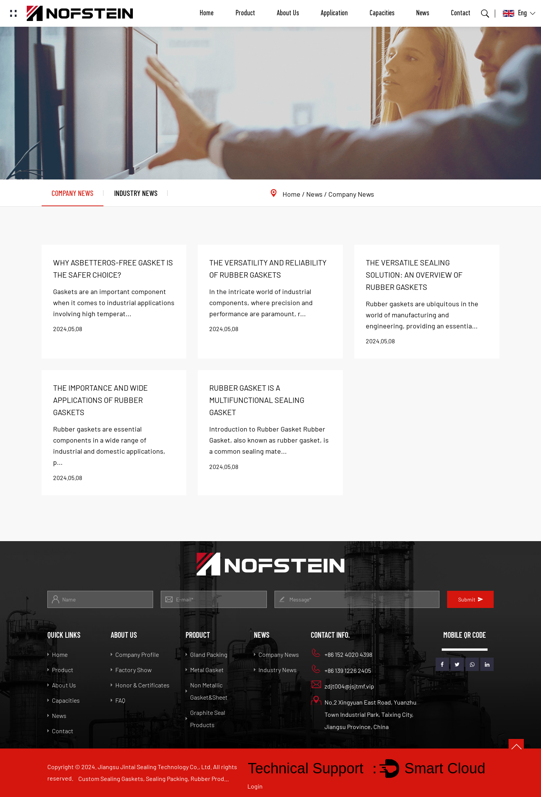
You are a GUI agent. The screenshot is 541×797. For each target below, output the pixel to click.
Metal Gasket (205, 669)
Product (245, 13)
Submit (470, 599)
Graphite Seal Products (205, 718)
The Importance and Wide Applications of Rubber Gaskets (100, 400)
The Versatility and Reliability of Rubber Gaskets (267, 268)
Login (255, 786)
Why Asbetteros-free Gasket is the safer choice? (113, 268)
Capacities (382, 13)
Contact (460, 13)
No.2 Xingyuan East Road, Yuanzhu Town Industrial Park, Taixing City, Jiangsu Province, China (364, 713)
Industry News (136, 192)
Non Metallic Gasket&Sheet (207, 691)
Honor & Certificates (140, 685)
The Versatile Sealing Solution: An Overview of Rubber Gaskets (414, 274)
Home (206, 13)
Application (334, 13)
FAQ (118, 700)
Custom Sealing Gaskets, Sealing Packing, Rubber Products (154, 778)
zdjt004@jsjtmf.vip (343, 685)
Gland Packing (206, 654)
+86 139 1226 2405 (341, 669)
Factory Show (131, 669)
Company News (73, 192)
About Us (288, 13)
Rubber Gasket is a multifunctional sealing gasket (256, 400)
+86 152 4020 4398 (342, 653)
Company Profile (135, 654)
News (422, 13)
